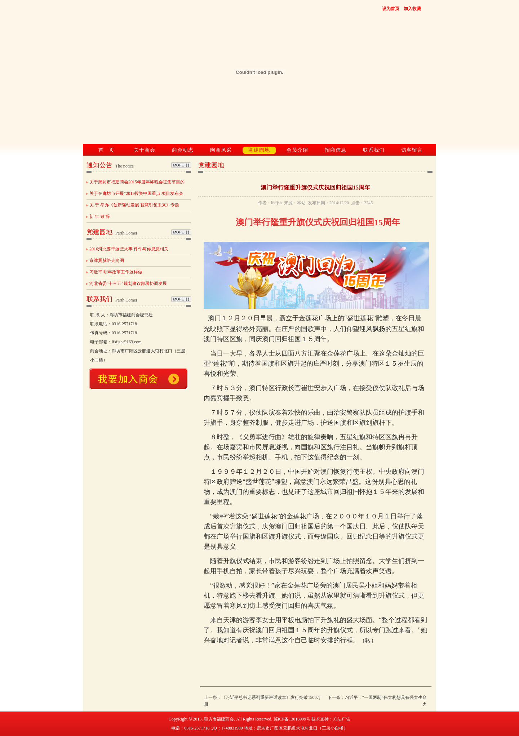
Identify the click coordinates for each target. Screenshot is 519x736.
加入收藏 (412, 8)
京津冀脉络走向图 (106, 260)
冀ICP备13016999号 (292, 719)
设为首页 (390, 8)
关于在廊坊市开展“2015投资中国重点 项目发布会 (136, 193)
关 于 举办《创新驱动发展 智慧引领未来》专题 (134, 205)
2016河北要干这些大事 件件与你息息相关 (128, 248)
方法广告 (341, 719)
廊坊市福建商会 (219, 719)
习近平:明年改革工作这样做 (115, 272)
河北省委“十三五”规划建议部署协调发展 (128, 283)
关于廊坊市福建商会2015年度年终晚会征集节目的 (137, 181)
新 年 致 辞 (99, 216)
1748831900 (232, 728)
